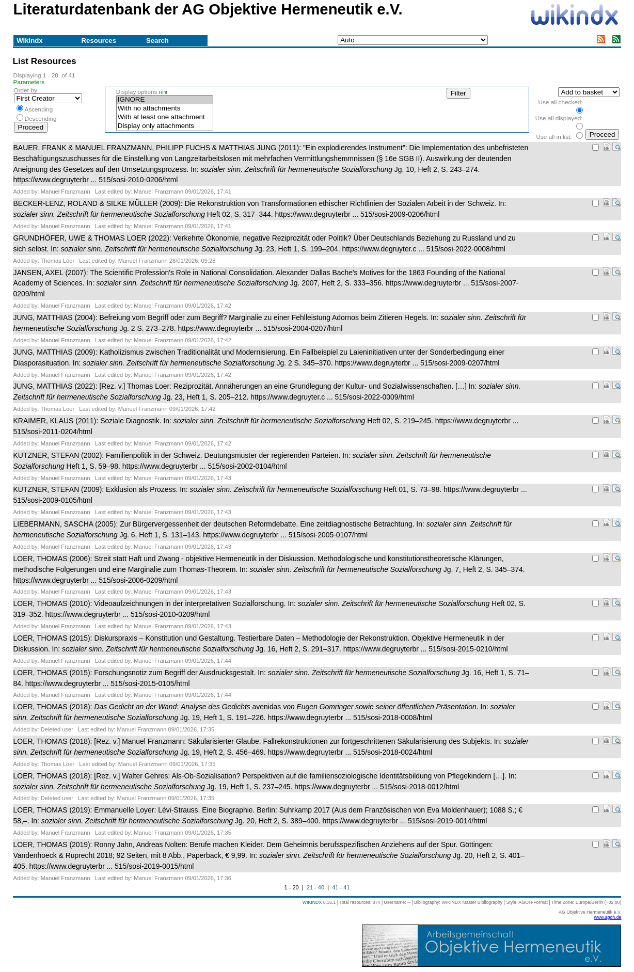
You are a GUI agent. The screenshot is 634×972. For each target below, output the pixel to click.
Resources (99, 40)
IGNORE (165, 99)
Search (157, 40)
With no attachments (165, 108)
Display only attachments (165, 126)
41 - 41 (341, 887)
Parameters (29, 81)
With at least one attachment (165, 117)
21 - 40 (315, 887)
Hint (163, 92)
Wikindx (29, 40)
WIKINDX (312, 902)
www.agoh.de (608, 917)
